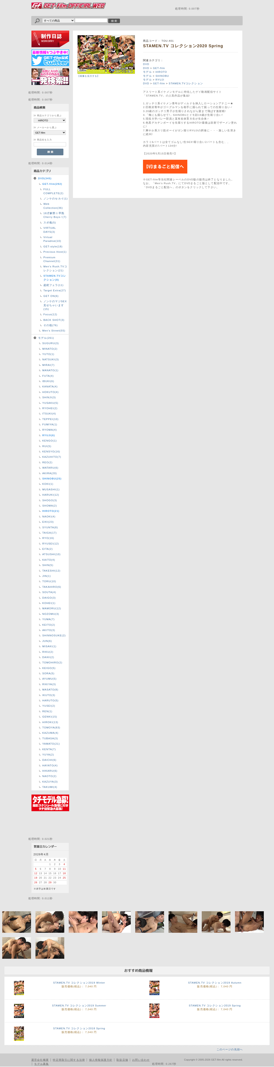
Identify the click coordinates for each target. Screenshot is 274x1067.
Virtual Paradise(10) (52, 239)
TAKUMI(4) (49, 786)
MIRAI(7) (48, 364)
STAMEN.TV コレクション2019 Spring (215, 1005)
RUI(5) (46, 446)
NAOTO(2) (49, 776)
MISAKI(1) (49, 646)
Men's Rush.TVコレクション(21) (55, 268)
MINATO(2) (50, 348)
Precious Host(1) (55, 251)
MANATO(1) (50, 370)
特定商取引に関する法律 (69, 1059)
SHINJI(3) (49, 397)
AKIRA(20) (49, 473)
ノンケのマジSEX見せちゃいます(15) (55, 305)
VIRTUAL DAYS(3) (49, 229)
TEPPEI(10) (50, 419)
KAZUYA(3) (50, 781)
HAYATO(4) (50, 765)
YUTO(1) (48, 354)
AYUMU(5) (49, 678)
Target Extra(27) (54, 290)
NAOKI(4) (49, 516)
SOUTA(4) (49, 592)
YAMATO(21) (51, 743)
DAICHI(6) (49, 759)
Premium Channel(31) (52, 259)
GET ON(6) (51, 295)
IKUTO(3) (48, 695)
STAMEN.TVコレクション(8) (54, 277)
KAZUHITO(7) (51, 456)
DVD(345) (45, 178)
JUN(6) (47, 640)
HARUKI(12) (50, 494)
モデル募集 (41, 1063)
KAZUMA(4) (50, 732)
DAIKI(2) (48, 657)
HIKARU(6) (49, 770)
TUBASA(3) (50, 738)
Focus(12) (50, 314)
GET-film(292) (52, 183)
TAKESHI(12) (51, 570)
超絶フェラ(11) (53, 285)
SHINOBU (162, 75)
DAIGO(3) (49, 597)
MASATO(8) (50, 689)
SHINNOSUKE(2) (54, 635)
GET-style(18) (53, 246)
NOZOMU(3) (50, 613)
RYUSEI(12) (50, 543)
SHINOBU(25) (52, 478)
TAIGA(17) (49, 532)
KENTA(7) (49, 749)
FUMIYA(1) (49, 424)
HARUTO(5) (50, 700)
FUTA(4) (48, 375)
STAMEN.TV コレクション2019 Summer (79, 1005)
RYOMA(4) (49, 429)
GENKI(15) (49, 716)
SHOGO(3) (49, 500)
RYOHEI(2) (50, 408)
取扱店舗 (122, 1059)
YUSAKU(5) (50, 402)
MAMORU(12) (51, 608)
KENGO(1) (49, 440)
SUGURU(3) (50, 343)
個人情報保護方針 (100, 1059)
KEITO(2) (48, 624)
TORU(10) (49, 581)
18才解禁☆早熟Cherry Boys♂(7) (55, 215)
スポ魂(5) (49, 222)
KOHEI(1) (49, 603)
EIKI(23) (48, 521)
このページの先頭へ (230, 1049)
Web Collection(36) (53, 205)
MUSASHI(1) (51, 489)
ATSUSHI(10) (51, 554)
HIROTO (161, 71)
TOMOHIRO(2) (52, 662)
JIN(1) (46, 575)
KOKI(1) (47, 483)
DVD (146, 64)
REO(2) (47, 462)
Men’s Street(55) (53, 330)
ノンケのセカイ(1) (55, 198)
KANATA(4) (50, 386)
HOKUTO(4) (50, 392)
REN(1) (47, 711)
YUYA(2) (48, 754)
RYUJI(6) (48, 435)
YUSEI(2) (48, 705)
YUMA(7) (48, 619)
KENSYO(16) (51, 451)
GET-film (159, 68)
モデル (147, 71)
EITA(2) (47, 548)
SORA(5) (48, 673)
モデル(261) (46, 337)
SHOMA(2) (49, 505)
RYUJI (159, 79)
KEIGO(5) (49, 668)
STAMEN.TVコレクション (186, 83)
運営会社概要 (40, 1059)
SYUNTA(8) (50, 527)
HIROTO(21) (50, 510)
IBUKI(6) (48, 381)
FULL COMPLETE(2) (53, 191)
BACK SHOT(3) (54, 319)
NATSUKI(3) (50, 359)
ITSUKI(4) (49, 413)
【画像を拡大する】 (88, 76)
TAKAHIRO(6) (51, 586)
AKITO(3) (48, 630)
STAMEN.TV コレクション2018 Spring (79, 1028)
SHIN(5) (47, 565)
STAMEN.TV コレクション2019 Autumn (214, 982)
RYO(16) (48, 537)
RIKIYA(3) (49, 684)
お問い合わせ (141, 1059)
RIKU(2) (47, 651)
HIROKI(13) (50, 722)
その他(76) (50, 325)
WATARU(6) (50, 467)
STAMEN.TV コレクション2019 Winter (79, 982)
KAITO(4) (48, 559)
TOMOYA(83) (51, 727)
